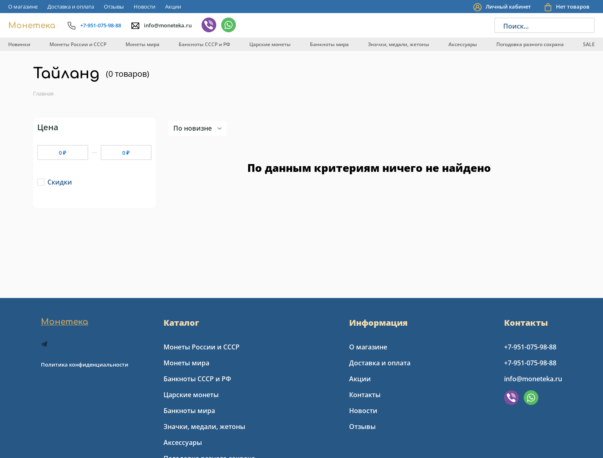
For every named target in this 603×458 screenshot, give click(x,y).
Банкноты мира (329, 44)
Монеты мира (142, 44)
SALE (589, 44)
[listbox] (197, 128)
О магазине (23, 6)
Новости (144, 6)
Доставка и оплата (70, 6)
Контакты (365, 394)
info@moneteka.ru (533, 378)
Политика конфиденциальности (84, 364)
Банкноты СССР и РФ (204, 44)
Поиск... (516, 26)
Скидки (59, 182)
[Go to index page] (31, 25)
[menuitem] (23, 6)
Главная (43, 93)
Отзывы (114, 6)
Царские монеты (270, 44)
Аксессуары (462, 44)
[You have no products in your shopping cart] (569, 7)
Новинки (19, 44)
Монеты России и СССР (77, 44)
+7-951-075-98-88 (530, 346)
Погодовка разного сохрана (530, 44)
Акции (173, 6)
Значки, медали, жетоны (398, 44)
